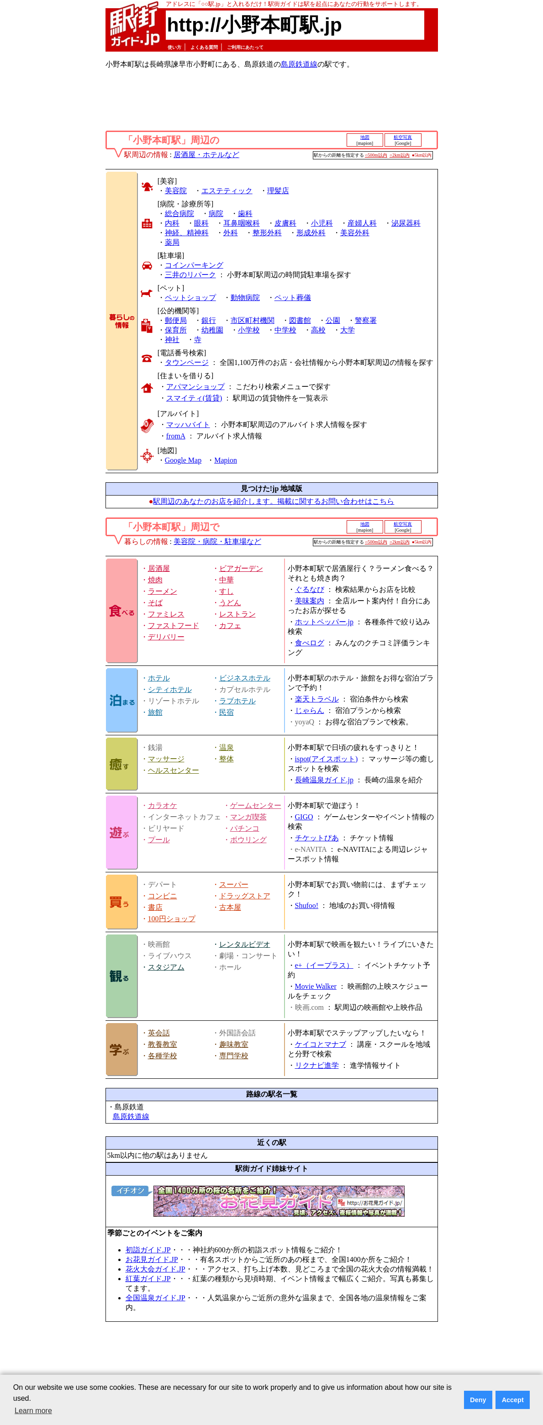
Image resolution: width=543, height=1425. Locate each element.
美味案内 (309, 601)
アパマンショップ (195, 387)
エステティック (227, 191)
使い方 (174, 47)
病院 (216, 213)
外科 (230, 233)
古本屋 (230, 907)
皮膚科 (285, 223)
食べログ (309, 643)
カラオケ (162, 805)
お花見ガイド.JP (152, 1259)
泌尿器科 (406, 223)
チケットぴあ (317, 838)
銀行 (208, 320)
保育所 (176, 330)
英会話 (159, 1033)
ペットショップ (190, 297)
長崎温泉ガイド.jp (324, 780)
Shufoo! (307, 905)
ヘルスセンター (173, 770)
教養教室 (162, 1044)
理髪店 (278, 191)
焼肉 (155, 580)
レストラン (237, 614)
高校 (318, 330)
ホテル (159, 678)
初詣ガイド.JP (148, 1250)
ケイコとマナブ (320, 1044)
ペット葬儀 (292, 297)
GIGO (304, 817)
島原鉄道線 (299, 64)
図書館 (300, 320)
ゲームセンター (255, 805)
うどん (230, 603)
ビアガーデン (241, 568)
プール (159, 840)
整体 (226, 759)
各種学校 (162, 1056)
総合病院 (179, 213)
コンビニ (162, 896)
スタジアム (166, 967)
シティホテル (170, 689)
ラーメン (162, 591)
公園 (333, 320)
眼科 (201, 223)
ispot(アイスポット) (326, 759)
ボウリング (248, 840)
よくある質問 (204, 47)
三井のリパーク (190, 275)
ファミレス (166, 614)
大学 (347, 330)
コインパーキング (194, 265)
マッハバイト (188, 424)
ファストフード (173, 625)
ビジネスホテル (244, 678)
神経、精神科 (187, 233)
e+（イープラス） (324, 965)
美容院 (176, 191)
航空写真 (403, 137)
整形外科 (267, 233)
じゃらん (309, 710)
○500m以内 (376, 155)
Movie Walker (316, 986)
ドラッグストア (244, 896)
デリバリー (166, 637)
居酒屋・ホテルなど (206, 154)
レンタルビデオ (244, 944)
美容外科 (354, 233)
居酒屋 (159, 568)
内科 (172, 223)
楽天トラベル (317, 699)
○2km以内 (400, 155)
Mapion (225, 460)
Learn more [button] (33, 1410)
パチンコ (244, 828)
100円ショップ (171, 919)
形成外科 (311, 233)
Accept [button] (513, 1400)
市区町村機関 (252, 320)
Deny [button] (478, 1400)
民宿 (226, 712)
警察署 (366, 320)
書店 (155, 907)
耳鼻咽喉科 (241, 223)
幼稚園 (212, 330)
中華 (226, 580)
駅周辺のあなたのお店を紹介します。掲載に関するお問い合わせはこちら (273, 501)
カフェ (230, 625)
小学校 (249, 330)
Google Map (183, 460)
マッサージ (166, 759)
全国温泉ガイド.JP (155, 1298)
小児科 (322, 223)
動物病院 (245, 297)
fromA (175, 436)
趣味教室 (233, 1044)
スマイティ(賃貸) (194, 398)
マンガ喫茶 (248, 817)
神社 (172, 339)
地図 (364, 137)
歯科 (245, 213)
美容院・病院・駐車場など (217, 541)
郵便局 (176, 320)
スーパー (233, 884)
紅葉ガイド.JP (148, 1278)
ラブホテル (237, 701)
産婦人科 (362, 223)
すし (226, 591)
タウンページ (187, 362)
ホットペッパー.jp (324, 622)
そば (155, 603)
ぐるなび (309, 589)
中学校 (285, 330)
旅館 (155, 712)
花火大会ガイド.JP (155, 1269)
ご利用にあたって (245, 47)
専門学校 (233, 1056)
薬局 (172, 242)
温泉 (226, 747)
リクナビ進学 (317, 1065)
